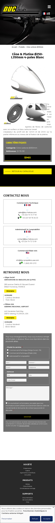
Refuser (35, 519)
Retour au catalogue (22, 171)
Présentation (27, 468)
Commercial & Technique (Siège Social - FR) (25, 350)
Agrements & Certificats (27, 473)
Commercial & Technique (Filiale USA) (22, 353)
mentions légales (24, 426)
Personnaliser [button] (7, 519)
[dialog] (27, 514)
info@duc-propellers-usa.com (27, 260)
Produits (22, 47)
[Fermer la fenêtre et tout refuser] (53, 507)
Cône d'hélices (27, 486)
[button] (27, 82)
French (44, 14)
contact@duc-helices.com (27, 239)
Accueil (14, 47)
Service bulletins (27, 500)
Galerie (27, 470)
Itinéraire (10, 291)
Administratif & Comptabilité (19, 356)
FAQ (27, 502)
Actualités (27, 475)
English (48, 14)
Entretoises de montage (27, 488)
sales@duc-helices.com (27, 212)
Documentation (27, 497)
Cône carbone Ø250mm (35, 47)
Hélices (27, 484)
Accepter (46, 519)
